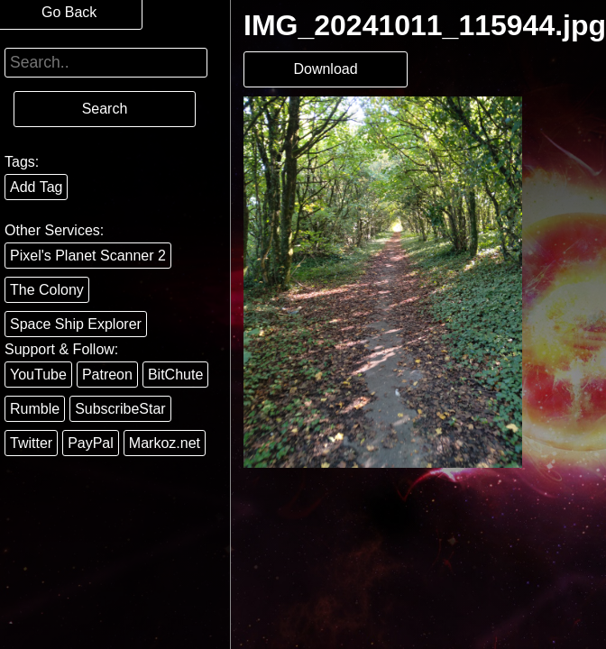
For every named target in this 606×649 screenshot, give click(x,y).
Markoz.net (164, 443)
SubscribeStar (120, 408)
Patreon (107, 374)
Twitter (31, 443)
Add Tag (36, 187)
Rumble (35, 408)
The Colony (47, 289)
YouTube (38, 374)
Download (325, 69)
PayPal (91, 443)
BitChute (175, 374)
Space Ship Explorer (76, 324)
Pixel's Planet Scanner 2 (88, 255)
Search (105, 108)
